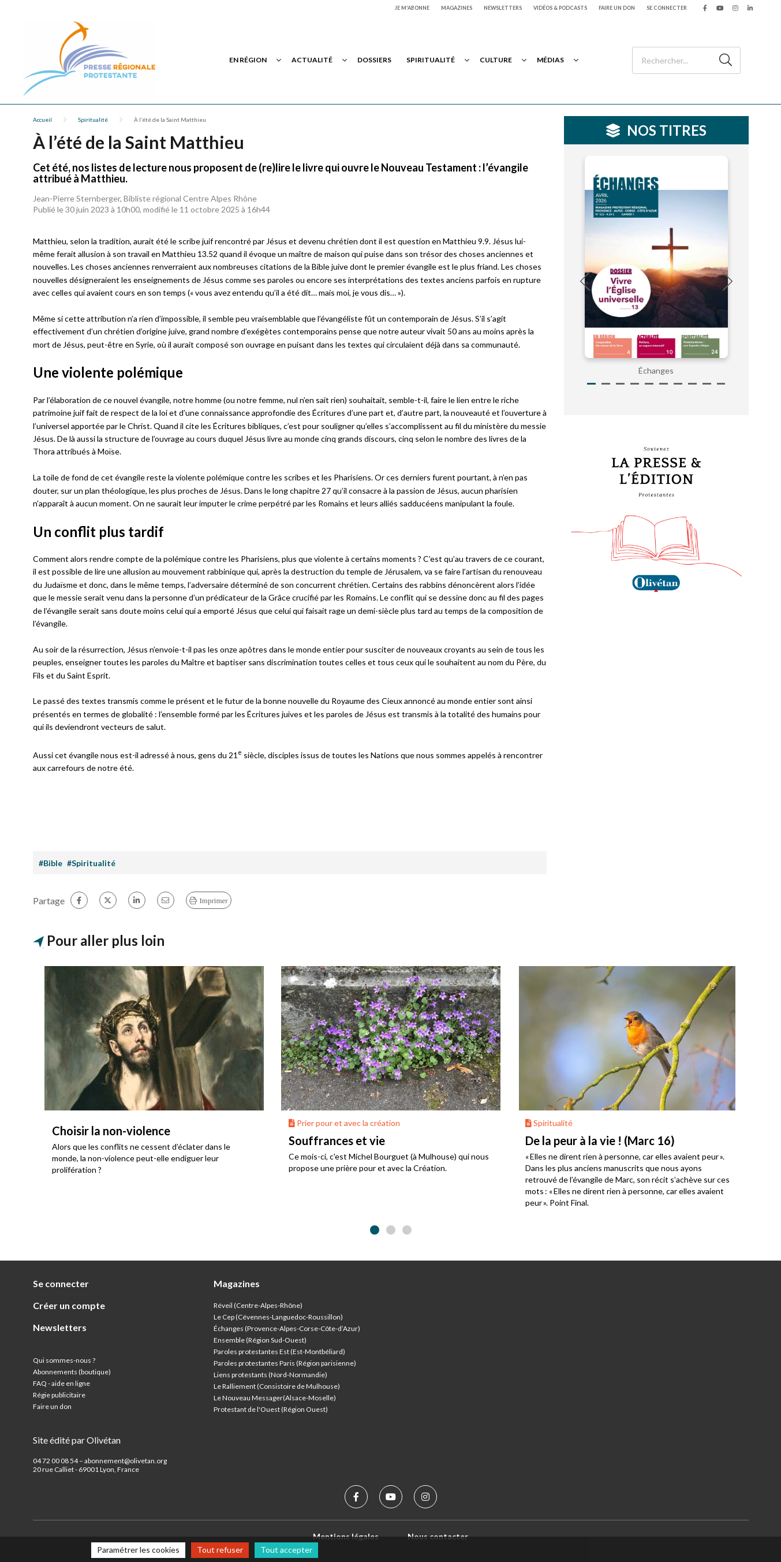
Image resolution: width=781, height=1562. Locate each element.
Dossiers (374, 59)
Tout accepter (286, 1549)
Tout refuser (220, 1549)
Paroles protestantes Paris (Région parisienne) (285, 1363)
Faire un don (617, 8)
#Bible (50, 863)
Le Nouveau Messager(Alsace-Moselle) (275, 1397)
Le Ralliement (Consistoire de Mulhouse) (277, 1386)
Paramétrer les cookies (138, 1549)
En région (248, 59)
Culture (496, 59)
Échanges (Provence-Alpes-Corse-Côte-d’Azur (286, 1328)
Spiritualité (430, 59)
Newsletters (503, 8)
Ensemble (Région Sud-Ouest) (260, 1340)
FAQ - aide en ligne (61, 1383)
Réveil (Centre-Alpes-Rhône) (258, 1305)
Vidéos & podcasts (560, 8)
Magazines (456, 8)
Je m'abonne (412, 8)
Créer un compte (69, 1305)
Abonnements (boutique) (72, 1371)
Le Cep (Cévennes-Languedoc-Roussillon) (278, 1317)
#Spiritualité (91, 863)
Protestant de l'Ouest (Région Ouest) (271, 1409)
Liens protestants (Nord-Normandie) (270, 1374)
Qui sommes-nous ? (64, 1360)
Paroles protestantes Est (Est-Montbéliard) (279, 1351)
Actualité (312, 59)
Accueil (42, 119)
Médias (550, 59)
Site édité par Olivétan (77, 1439)
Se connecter (667, 8)
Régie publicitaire (59, 1394)
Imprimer (214, 900)
